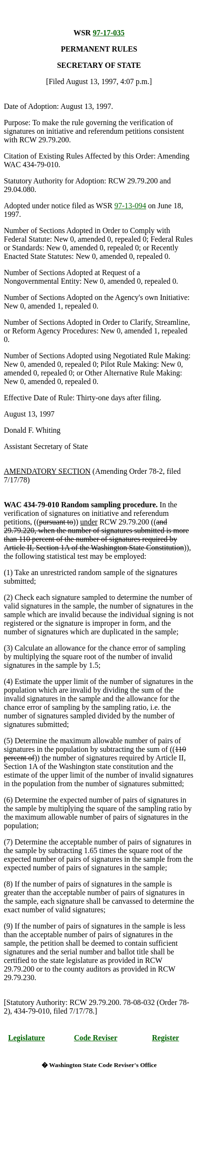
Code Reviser (95, 1038)
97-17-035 (109, 33)
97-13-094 (130, 206)
